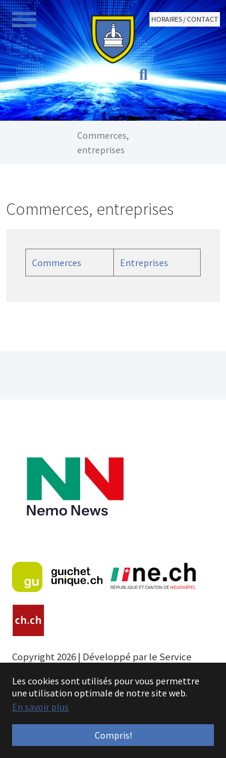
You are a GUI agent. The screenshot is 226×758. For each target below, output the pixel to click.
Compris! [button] (113, 735)
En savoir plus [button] (40, 707)
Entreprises (144, 262)
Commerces (56, 262)
